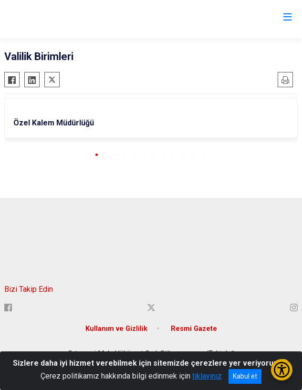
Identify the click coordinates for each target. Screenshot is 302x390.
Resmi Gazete (194, 329)
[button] (96, 155)
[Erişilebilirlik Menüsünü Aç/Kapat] (281, 369)
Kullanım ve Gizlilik (116, 329)
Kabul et (245, 376)
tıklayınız (207, 375)
